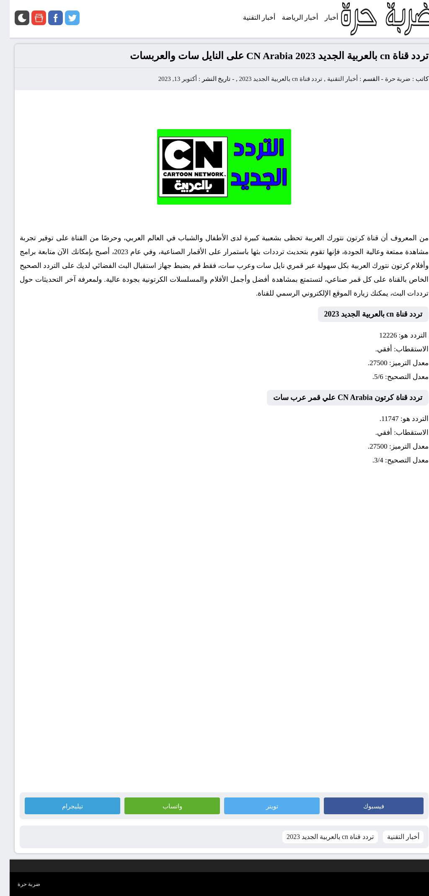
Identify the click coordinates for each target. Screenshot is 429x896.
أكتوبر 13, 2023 (168, 78)
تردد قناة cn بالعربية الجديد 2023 (271, 78)
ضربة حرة (387, 78)
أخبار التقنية (333, 78)
